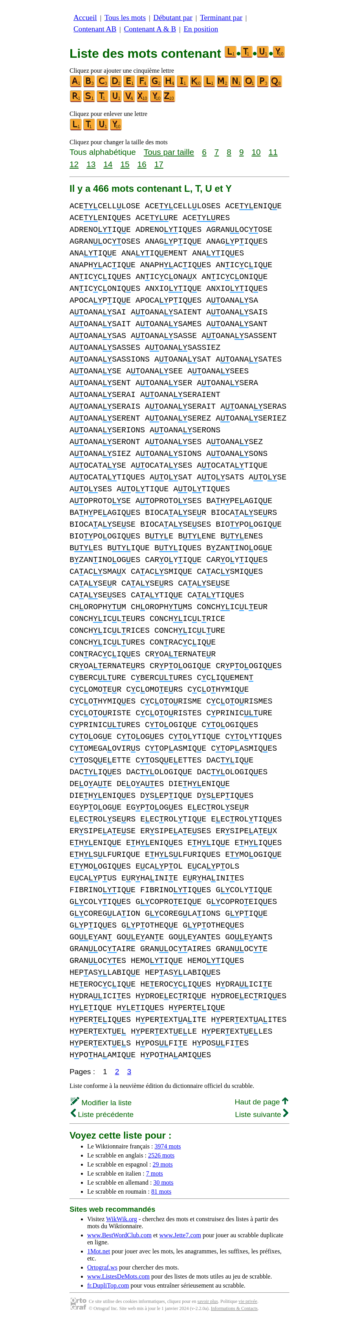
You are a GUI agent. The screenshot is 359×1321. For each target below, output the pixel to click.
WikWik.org (121, 1219)
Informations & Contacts (234, 1308)
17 (158, 164)
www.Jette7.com (180, 1235)
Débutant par (172, 17)
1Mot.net (98, 1251)
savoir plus (208, 1301)
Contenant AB (94, 29)
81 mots (161, 1191)
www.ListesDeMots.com (118, 1276)
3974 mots (167, 1146)
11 (273, 151)
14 (107, 164)
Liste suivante (261, 1114)
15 (124, 164)
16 (142, 164)
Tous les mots (125, 17)
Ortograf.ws (102, 1267)
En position (200, 29)
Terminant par (221, 17)
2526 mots (161, 1155)
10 (255, 151)
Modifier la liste (101, 1103)
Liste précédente (102, 1114)
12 (74, 164)
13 (90, 164)
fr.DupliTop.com (108, 1285)
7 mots (154, 1173)
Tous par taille (169, 151)
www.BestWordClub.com (119, 1235)
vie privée (247, 1301)
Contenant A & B (150, 29)
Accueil (85, 17)
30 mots (163, 1182)
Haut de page (261, 1102)
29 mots (163, 1164)
